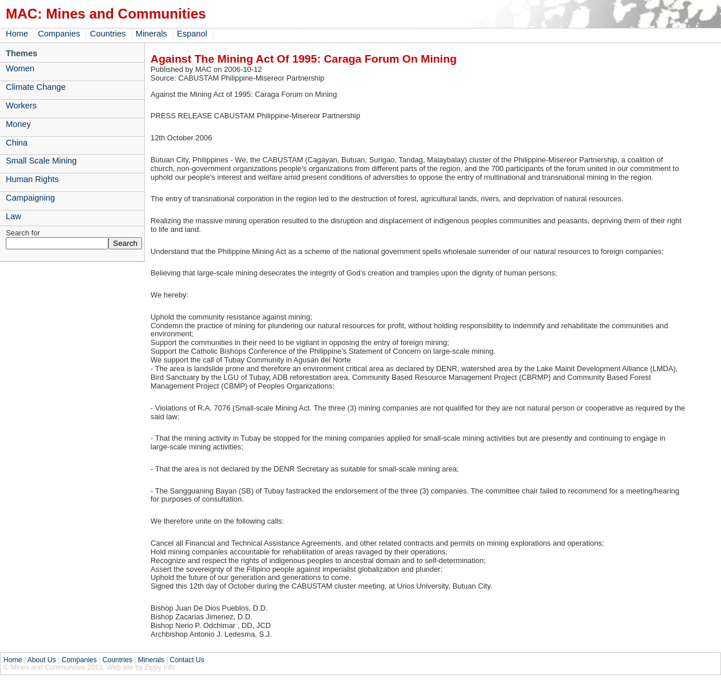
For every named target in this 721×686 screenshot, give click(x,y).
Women (20, 68)
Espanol (192, 33)
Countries (108, 33)
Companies (59, 33)
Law (13, 216)
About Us (41, 660)
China (17, 142)
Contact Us (187, 660)
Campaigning (30, 197)
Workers (21, 105)
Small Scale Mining (41, 160)
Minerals (151, 33)
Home (17, 33)
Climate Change (35, 87)
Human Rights (32, 179)
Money (18, 124)
